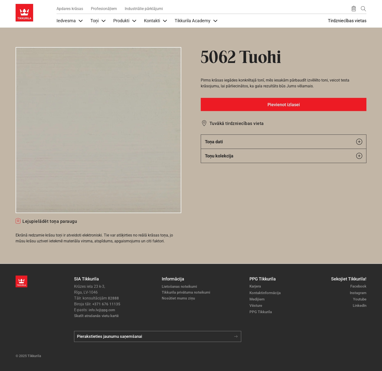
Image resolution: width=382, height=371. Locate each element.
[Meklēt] (363, 8)
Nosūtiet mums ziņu (178, 298)
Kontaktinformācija (265, 293)
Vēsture (255, 305)
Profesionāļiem (104, 8)
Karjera (255, 286)
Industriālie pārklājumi (144, 8)
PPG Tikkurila (260, 312)
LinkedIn (359, 305)
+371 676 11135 (106, 304)
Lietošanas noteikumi (179, 286)
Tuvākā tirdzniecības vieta (237, 123)
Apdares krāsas (70, 8)
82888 (113, 298)
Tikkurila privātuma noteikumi (186, 292)
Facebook (358, 286)
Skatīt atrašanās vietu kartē (96, 316)
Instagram (358, 293)
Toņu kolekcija (283, 156)
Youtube (359, 299)
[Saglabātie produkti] (354, 9)
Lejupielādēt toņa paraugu (49, 221)
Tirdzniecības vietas (347, 20)
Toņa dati (283, 142)
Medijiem (257, 299)
